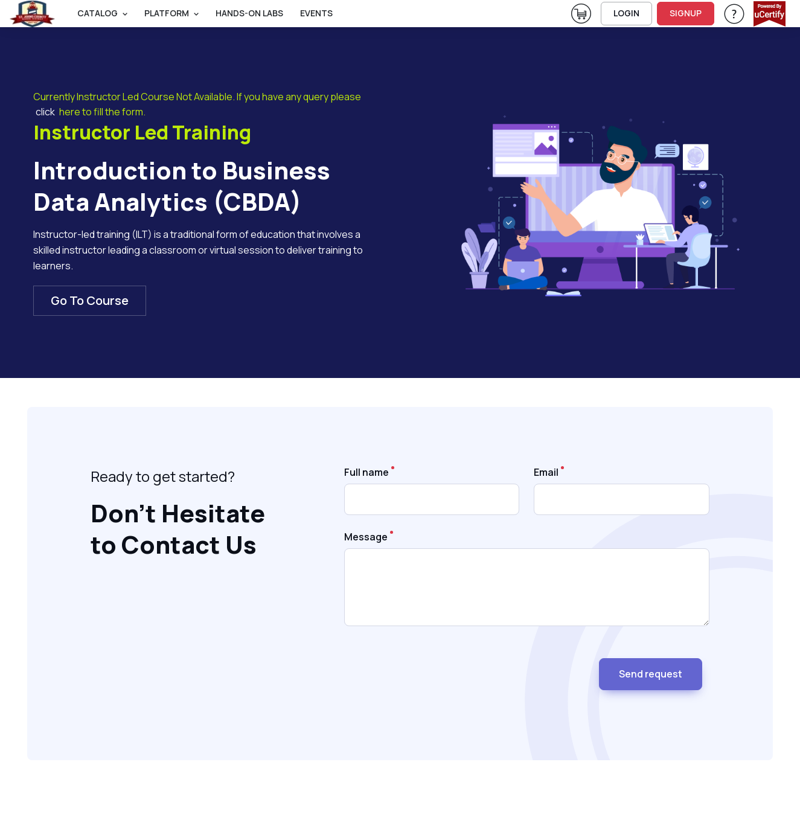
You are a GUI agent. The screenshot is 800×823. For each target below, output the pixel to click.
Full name (366, 472)
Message (366, 536)
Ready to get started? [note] (163, 476)
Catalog (97, 13)
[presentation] (436, 669)
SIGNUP (686, 13)
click (45, 111)
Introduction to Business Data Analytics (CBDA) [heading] (181, 186)
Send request (650, 673)
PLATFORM (166, 13)
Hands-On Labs (249, 13)
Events (316, 13)
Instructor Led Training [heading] (142, 133)
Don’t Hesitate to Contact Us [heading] (178, 529)
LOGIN (626, 13)
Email (546, 472)
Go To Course (90, 300)
